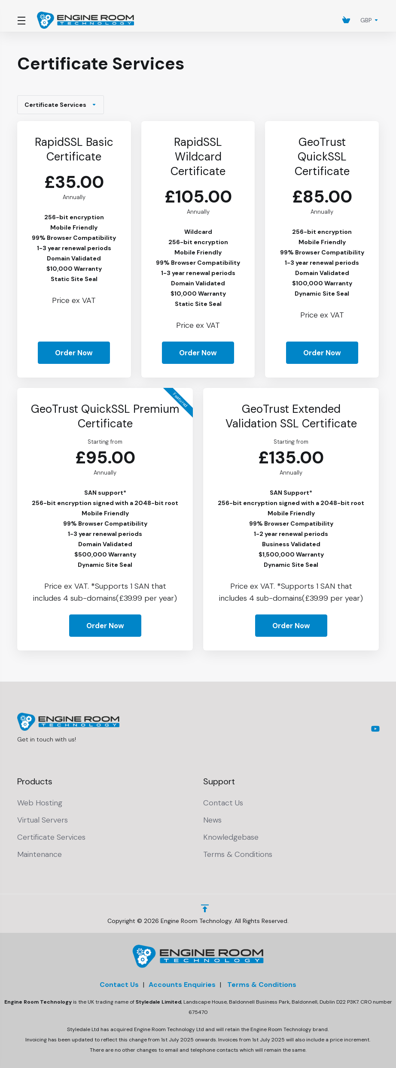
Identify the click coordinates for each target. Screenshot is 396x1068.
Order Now (73, 353)
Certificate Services (60, 105)
